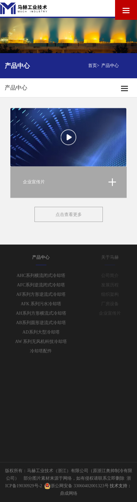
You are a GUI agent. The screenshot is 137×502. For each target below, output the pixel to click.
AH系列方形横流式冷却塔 (43, 313)
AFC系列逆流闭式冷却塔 (44, 285)
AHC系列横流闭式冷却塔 (43, 275)
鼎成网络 (68, 493)
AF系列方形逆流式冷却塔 (43, 294)
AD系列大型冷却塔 (43, 332)
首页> (93, 65)
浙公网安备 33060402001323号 (76, 485)
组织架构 (112, 294)
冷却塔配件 (44, 351)
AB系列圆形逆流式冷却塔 (44, 322)
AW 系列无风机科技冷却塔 (44, 341)
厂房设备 (112, 303)
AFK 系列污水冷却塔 (44, 303)
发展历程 (112, 285)
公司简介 (112, 275)
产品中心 (110, 65)
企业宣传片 (113, 313)
